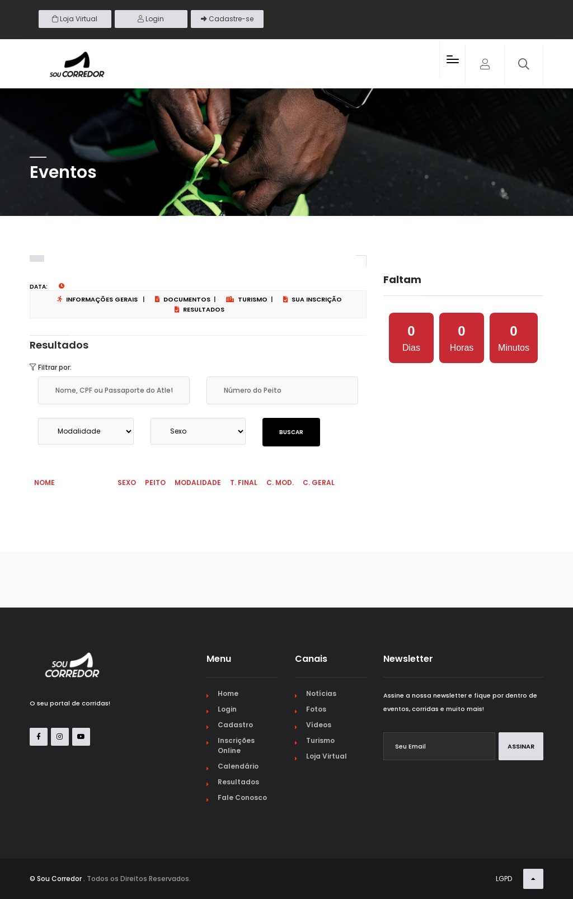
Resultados (199, 309)
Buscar (291, 432)
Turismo (246, 299)
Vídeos (318, 724)
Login (151, 18)
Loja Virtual (74, 18)
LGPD (504, 878)
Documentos (182, 299)
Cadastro (235, 724)
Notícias (321, 693)
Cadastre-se (227, 18)
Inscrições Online (236, 745)
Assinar (521, 746)
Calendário (238, 766)
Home (228, 693)
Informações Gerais (97, 299)
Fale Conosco (242, 797)
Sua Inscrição (312, 299)
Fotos (316, 709)
